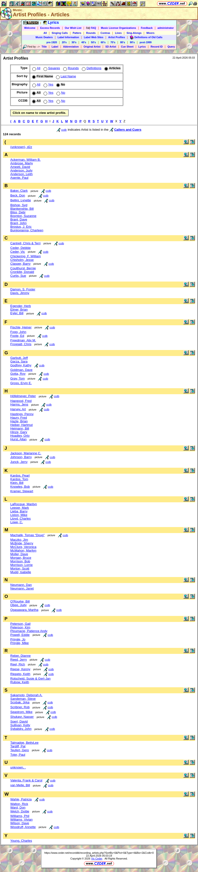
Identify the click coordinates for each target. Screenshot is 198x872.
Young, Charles (21, 840)
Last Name (65, 76)
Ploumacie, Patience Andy (28, 631)
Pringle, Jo (17, 639)
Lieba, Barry (19, 511)
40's (83, 42)
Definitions (91, 68)
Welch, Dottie (19, 811)
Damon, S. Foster (22, 289)
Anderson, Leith (21, 174)
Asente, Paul (19, 177)
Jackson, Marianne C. (25, 453)
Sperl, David (19, 721)
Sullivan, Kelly (20, 725)
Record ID (157, 46)
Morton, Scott (19, 568)
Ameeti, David (20, 167)
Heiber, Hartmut (21, 425)
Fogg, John (18, 332)
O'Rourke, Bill (20, 601)
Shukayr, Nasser (22, 716)
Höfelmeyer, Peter (23, 396)
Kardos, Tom (19, 479)
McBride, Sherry (21, 543)
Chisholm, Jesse (22, 260)
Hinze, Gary (18, 432)
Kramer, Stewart (21, 491)
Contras (105, 32)
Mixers (150, 32)
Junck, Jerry (19, 462)
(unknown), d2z (21, 147)
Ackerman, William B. (25, 159)
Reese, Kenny (20, 669)
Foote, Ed (17, 336)
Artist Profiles (116, 37)
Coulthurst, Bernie (23, 268)
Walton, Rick (19, 804)
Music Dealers (44, 37)
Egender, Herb (20, 306)
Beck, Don (17, 195)
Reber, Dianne (20, 655)
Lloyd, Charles (20, 518)
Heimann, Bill (19, 428)
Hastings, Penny (22, 414)
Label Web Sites (93, 37)
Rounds (91, 32)
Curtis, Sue (18, 275)
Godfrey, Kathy (20, 365)
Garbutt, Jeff (19, 358)
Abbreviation (71, 46)
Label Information (68, 37)
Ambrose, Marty (21, 163)
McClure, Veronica (23, 547)
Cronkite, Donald (22, 272)
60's (103, 42)
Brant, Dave (18, 219)
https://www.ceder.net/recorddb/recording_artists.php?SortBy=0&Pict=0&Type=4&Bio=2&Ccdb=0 (99, 852)
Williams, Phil (19, 816)
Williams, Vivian (21, 819)
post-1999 (146, 42)
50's (93, 42)
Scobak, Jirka (19, 702)
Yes (48, 84)
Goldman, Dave (21, 370)
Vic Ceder (96, 858)
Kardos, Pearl (20, 475)
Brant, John (18, 223)
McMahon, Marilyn (23, 550)
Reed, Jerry (18, 659)
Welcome (29, 27)
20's (64, 42)
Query (171, 46)
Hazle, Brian (19, 421)
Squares (51, 68)
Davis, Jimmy (19, 293)
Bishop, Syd (18, 205)
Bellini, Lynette (20, 200)
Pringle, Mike (19, 643)
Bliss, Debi (17, 212)
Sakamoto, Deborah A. (26, 695)
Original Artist (92, 46)
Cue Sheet (127, 46)
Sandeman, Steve (23, 698)
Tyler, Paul (17, 754)
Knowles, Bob (20, 486)
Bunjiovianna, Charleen (26, 230)
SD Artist (110, 46)
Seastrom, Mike (21, 712)
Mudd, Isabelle (20, 572)
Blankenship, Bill (22, 208)
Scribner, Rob (20, 707)
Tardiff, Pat (17, 746)
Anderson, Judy (21, 170)
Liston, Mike (18, 515)
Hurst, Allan (18, 439)
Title (44, 46)
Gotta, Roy (18, 373)
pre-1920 (51, 42)
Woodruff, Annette (23, 827)
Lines (118, 32)
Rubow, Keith (19, 682)
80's (122, 42)
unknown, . (18, 767)
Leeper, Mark (19, 508)
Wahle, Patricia (21, 799)
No (60, 92)
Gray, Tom (17, 378)
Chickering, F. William (25, 256)
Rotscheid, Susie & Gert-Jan (30, 678)
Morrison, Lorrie (21, 565)
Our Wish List (73, 27)
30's (74, 42)
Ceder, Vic (17, 251)
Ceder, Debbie (20, 248)
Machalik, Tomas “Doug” (27, 535)
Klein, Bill (16, 483)
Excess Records (50, 27)
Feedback (147, 27)
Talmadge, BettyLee (24, 742)
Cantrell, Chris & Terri (25, 243)
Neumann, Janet (22, 588)
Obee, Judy (18, 605)
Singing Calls (60, 32)
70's (112, 42)
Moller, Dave (19, 554)
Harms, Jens (19, 404)
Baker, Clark (19, 190)
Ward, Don (17, 807)
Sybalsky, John (21, 729)
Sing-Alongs (133, 32)
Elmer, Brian (19, 309)
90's (132, 42)
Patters (77, 32)
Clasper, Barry (20, 263)
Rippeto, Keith (20, 674)
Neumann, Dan (21, 585)
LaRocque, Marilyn (23, 504)
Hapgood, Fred (21, 401)
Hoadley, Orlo (20, 435)
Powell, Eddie (20, 635)
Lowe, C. (16, 522)
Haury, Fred (18, 417)
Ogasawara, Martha (24, 610)
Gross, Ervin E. (21, 383)
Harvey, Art (18, 409)
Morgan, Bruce (20, 557)
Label (54, 46)
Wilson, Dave (19, 823)
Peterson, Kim (20, 627)
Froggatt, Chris (20, 344)
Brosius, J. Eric (21, 226)
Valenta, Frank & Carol (26, 780)
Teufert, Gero (19, 750)
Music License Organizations (118, 27)
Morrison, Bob (20, 561)
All (45, 32)
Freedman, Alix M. (23, 340)
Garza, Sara (19, 361)
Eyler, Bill (16, 313)
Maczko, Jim (19, 539)
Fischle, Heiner (21, 327)
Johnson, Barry (21, 457)
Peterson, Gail (20, 624)
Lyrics (142, 46)
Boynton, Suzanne (23, 216)
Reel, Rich (17, 664)
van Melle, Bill (20, 785)
